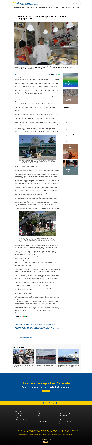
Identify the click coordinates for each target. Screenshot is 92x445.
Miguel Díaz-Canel (49, 327)
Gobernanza (69, 7)
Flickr (38, 419)
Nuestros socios (18, 413)
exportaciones (18, 327)
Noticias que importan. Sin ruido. (46, 383)
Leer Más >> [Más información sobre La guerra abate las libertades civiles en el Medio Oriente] (15, 368)
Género (62, 7)
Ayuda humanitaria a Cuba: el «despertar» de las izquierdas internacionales (70, 127)
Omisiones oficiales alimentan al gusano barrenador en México (71, 140)
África (60, 411)
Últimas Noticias (17, 7)
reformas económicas (34, 328)
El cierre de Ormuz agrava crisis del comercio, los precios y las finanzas (45, 366)
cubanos (24, 325)
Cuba (21, 325)
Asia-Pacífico (62, 417)
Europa (60, 419)
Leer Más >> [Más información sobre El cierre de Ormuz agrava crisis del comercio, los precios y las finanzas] (38, 368)
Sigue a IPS (39, 411)
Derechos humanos (30, 7)
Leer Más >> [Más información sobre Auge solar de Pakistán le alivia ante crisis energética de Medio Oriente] (66, 122)
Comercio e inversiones (35, 324)
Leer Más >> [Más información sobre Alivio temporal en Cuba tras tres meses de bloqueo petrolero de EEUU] (60, 368)
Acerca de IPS (18, 411)
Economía (23, 322)
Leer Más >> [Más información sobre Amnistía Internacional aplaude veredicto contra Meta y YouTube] (66, 135)
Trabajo (53, 328)
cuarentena (17, 325)
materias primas (42, 327)
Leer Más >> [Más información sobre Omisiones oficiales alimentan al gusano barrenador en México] (66, 141)
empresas (52, 325)
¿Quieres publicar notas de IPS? (22, 419)
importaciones (24, 327)
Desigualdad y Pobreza (54, 7)
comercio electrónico (44, 324)
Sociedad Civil (49, 328)
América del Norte (63, 415)
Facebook (39, 417)
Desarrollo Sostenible (41, 7)
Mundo (60, 423)
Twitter (38, 415)
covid (50, 324)
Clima (23, 7)
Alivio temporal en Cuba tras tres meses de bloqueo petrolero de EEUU (68, 366)
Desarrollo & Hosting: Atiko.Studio (46, 439)
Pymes (28, 328)
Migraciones (76, 7)
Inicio (38, 413)
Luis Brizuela (17, 74)
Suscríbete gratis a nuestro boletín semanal (46, 387)
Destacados (34, 325)
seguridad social (42, 328)
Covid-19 (53, 324)
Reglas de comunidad (42, 421)
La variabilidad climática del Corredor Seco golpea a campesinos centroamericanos (70, 113)
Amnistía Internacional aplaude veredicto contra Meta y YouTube (71, 134)
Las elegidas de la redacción (32, 327)
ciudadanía (28, 324)
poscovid (25, 328)
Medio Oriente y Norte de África (66, 421)
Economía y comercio (41, 325)
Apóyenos (17, 417)
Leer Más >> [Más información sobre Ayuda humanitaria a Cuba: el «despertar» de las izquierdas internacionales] (66, 129)
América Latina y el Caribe (20, 324)
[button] (80, 3)
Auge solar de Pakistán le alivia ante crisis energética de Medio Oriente (70, 120)
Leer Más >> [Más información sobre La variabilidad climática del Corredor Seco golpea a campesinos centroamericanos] (66, 115)
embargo (48, 325)
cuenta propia (29, 325)
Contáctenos (18, 415)
